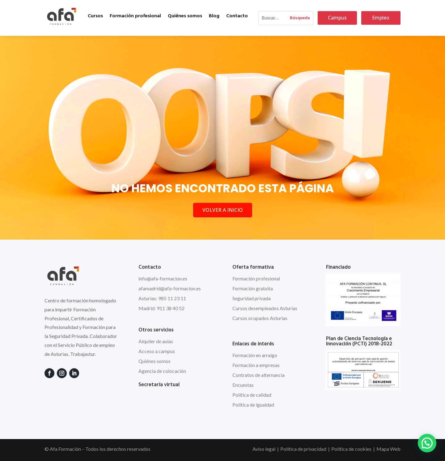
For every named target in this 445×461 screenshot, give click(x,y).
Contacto (237, 16)
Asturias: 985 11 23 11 (162, 298)
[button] (427, 443)
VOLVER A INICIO (222, 210)
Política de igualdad (253, 405)
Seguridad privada (251, 298)
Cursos (95, 16)
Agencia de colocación (162, 371)
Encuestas (243, 385)
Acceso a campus (156, 351)
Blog (214, 16)
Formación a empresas (256, 365)
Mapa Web (388, 449)
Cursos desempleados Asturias (264, 308)
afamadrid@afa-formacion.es (169, 288)
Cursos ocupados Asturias (259, 318)
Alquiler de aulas (155, 341)
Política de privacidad (303, 449)
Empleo (380, 17)
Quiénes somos (185, 16)
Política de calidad (251, 395)
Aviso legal (263, 449)
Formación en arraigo (254, 355)
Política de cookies (351, 449)
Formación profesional (135, 16)
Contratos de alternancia (258, 375)
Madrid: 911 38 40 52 (161, 308)
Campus (337, 17)
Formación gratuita (252, 288)
